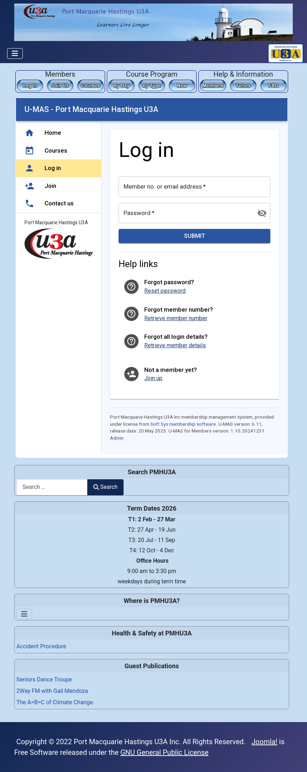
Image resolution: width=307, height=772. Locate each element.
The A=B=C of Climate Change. (55, 702)
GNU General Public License (164, 752)
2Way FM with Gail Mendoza (52, 690)
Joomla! (264, 741)
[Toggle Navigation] (15, 53)
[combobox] (52, 487)
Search (105, 487)
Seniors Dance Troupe (44, 679)
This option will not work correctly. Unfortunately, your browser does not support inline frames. (151, 276)
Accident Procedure (41, 646)
